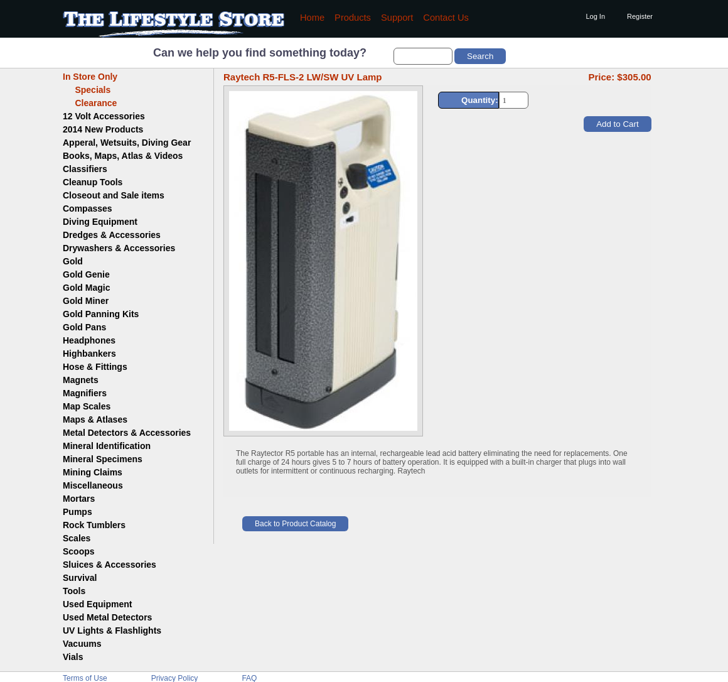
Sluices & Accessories (109, 565)
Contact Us (446, 18)
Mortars (79, 499)
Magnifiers (85, 393)
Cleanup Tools (92, 182)
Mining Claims (92, 472)
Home (312, 18)
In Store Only (90, 77)
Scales (76, 538)
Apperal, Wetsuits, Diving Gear (127, 143)
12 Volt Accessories (104, 116)
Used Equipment (97, 604)
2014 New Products (103, 129)
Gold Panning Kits (101, 314)
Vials (73, 657)
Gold (73, 261)
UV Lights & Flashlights (112, 630)
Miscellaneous (93, 485)
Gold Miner (86, 301)
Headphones (89, 340)
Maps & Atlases (95, 419)
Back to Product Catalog (295, 523)
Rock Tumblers (94, 525)
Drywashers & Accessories (119, 248)
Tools (74, 591)
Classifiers (85, 169)
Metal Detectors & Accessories (127, 433)
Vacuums (82, 644)
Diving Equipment (100, 222)
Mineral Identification (107, 446)
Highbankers (89, 354)
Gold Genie (86, 274)
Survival (80, 578)
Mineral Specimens (102, 459)
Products (353, 18)
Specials (86, 90)
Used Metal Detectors (107, 617)
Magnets (81, 380)
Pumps (77, 512)
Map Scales (86, 406)
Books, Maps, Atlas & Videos (123, 156)
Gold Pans (84, 327)
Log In (595, 16)
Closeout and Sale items (113, 195)
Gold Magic (86, 288)
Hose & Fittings (95, 367)
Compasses (87, 208)
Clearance (90, 103)
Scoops (79, 551)
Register (640, 16)
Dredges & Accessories (112, 235)
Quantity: (479, 100)
